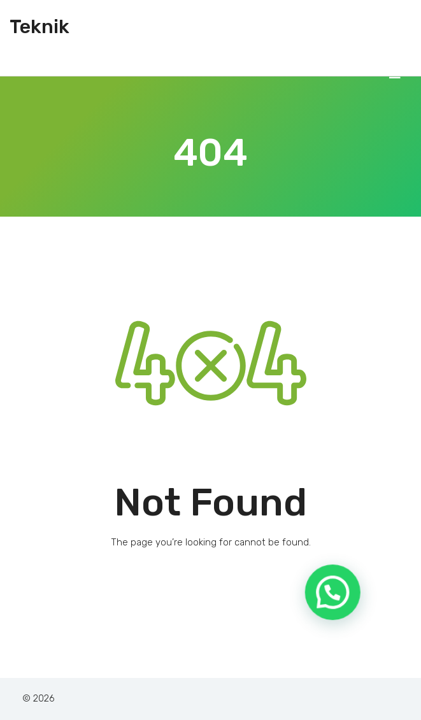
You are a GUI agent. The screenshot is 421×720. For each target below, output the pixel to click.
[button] (337, 608)
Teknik (39, 26)
